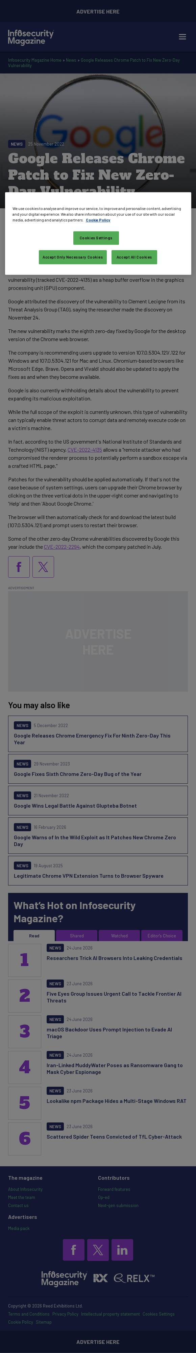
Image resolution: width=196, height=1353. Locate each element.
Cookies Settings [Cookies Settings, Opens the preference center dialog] (96, 238)
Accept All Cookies (134, 257)
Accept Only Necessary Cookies (73, 257)
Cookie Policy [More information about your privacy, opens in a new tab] (98, 220)
